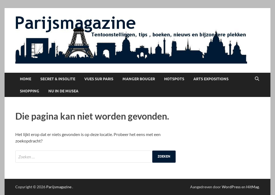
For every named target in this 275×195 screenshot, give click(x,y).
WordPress (231, 186)
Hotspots (174, 79)
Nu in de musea (63, 91)
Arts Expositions (211, 79)
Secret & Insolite (57, 79)
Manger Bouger (138, 79)
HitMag (252, 186)
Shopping (29, 91)
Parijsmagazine (58, 186)
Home (25, 79)
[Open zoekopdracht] (257, 79)
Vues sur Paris (98, 79)
